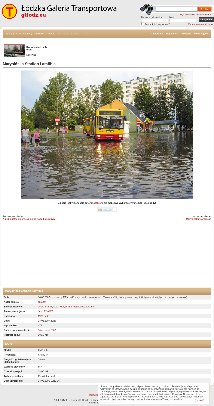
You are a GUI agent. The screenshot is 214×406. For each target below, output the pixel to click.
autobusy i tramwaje (33, 33)
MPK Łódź (51, 33)
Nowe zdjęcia (201, 33)
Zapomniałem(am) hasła (201, 24)
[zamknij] (199, 400)
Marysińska (66, 306)
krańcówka (78, 306)
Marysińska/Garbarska (198, 219)
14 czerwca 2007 (47, 330)
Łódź (56, 306)
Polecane (186, 33)
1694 (40, 306)
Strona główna (13, 33)
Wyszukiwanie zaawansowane (195, 14)
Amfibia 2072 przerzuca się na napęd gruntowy (29, 219)
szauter (97, 203)
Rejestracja (157, 33)
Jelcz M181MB (46, 311)
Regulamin (172, 33)
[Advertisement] (107, 255)
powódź (90, 306)
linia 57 (48, 306)
